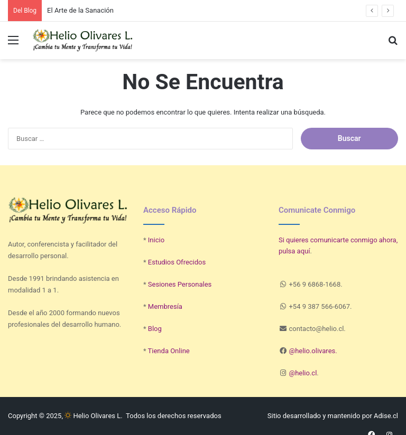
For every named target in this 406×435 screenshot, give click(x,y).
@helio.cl (303, 373)
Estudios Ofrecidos (177, 262)
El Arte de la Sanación (80, 10)
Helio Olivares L (92, 416)
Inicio (156, 240)
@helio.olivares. (313, 351)
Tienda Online (169, 351)
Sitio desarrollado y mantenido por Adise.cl (332, 416)
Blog (155, 329)
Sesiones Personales (179, 284)
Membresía (165, 306)
